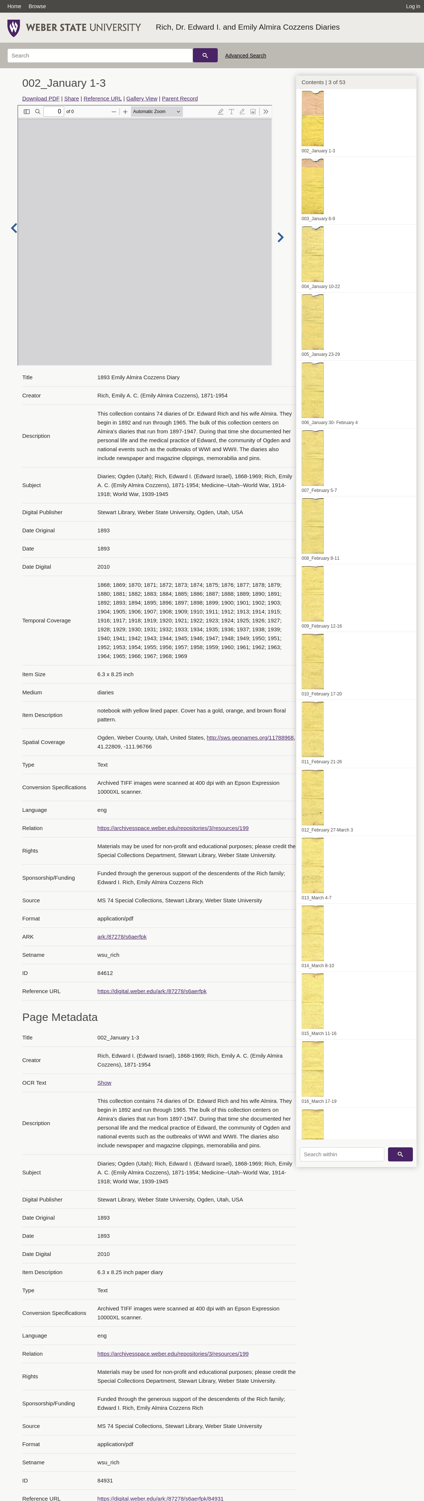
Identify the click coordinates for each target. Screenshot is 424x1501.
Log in (413, 6)
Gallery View (141, 98)
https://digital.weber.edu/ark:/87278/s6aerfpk (152, 991)
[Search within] (342, 1154)
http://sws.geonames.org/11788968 (250, 737)
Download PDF (41, 98)
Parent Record (180, 98)
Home (14, 6)
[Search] (100, 56)
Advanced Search (245, 56)
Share (71, 98)
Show (105, 1083)
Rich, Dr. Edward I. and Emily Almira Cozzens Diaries (248, 27)
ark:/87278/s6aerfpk (122, 936)
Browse (37, 6)
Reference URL (102, 98)
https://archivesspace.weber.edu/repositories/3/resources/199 (173, 828)
